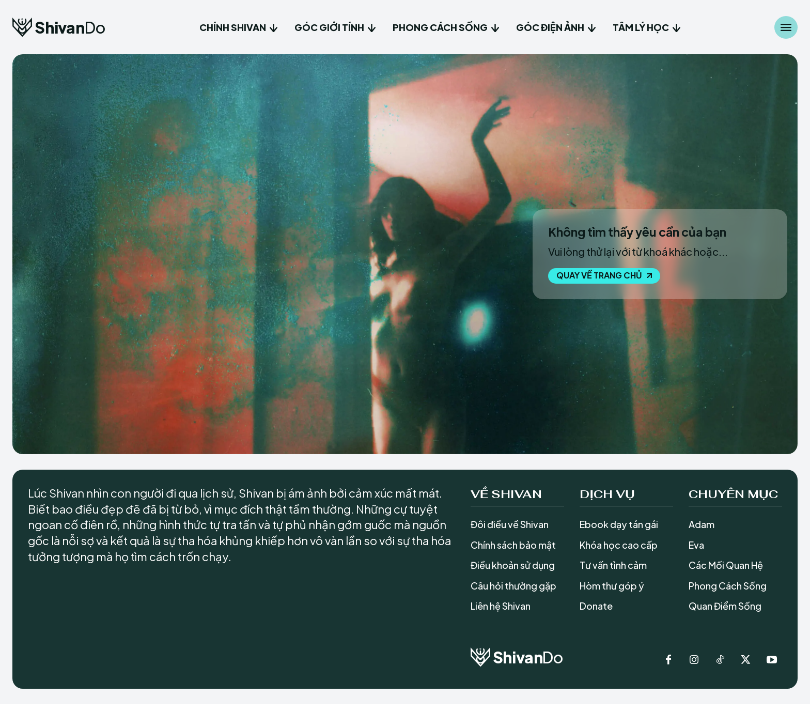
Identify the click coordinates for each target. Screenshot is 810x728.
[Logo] (58, 27)
